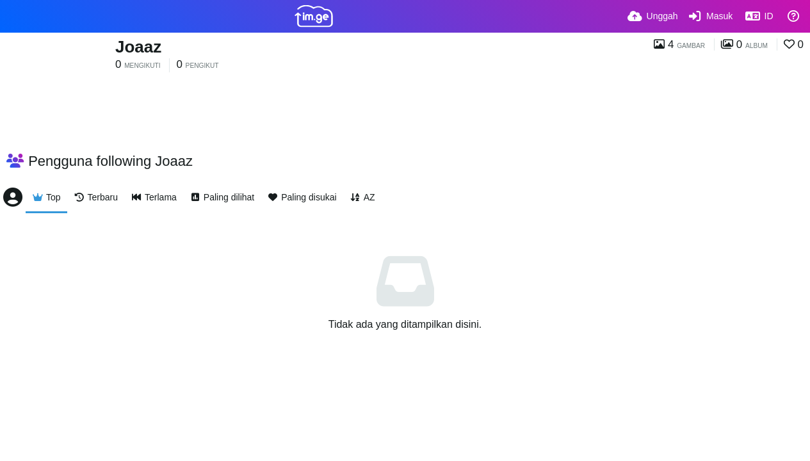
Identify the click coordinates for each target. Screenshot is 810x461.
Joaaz (138, 46)
